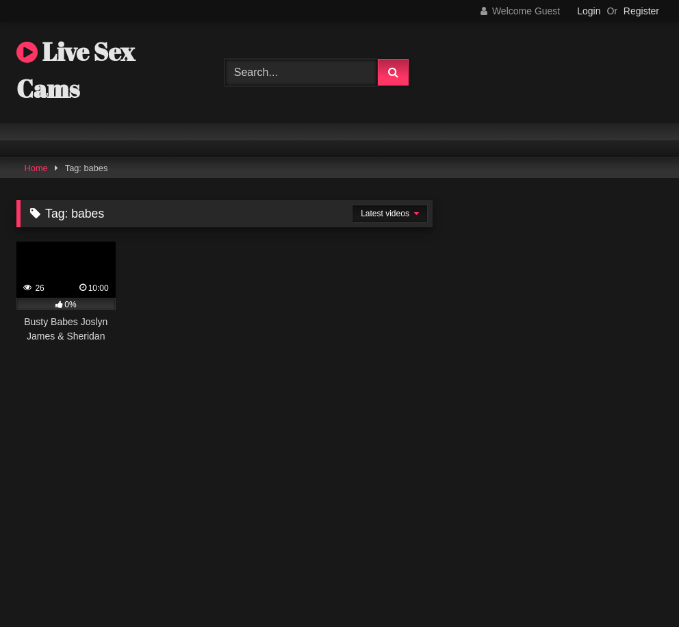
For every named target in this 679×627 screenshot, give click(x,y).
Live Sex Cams (75, 70)
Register (641, 10)
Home (36, 168)
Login (588, 10)
